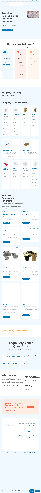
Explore (20, 60)
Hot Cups (24, 302)
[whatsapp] (13, 462)
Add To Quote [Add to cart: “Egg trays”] (26, 273)
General (34, 168)
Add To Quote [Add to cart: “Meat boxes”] (6, 351)
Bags (4, 114)
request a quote (26, 81)
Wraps (14, 168)
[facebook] (6, 462)
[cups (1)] (11, 245)
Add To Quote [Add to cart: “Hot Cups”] (26, 313)
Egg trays (24, 265)
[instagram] (8, 462)
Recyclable (17, 282)
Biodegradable (32, 245)
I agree (31, 491)
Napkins (25, 168)
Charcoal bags (26, 232)
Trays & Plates (26, 150)
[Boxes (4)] (11, 318)
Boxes (24, 114)
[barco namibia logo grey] (10, 458)
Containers (16, 114)
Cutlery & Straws (7, 150)
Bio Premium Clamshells (9, 232)
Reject (37, 491)
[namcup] (30, 318)
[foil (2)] (11, 282)
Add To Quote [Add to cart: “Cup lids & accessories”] (6, 276)
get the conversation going (33, 63)
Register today (6, 64)
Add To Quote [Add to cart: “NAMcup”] (26, 350)
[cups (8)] (30, 282)
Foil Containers (6, 302)
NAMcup (24, 339)
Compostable (37, 245)
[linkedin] (11, 462)
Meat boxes (6, 339)
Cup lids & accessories (8, 265)
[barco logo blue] (5, 3)
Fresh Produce (5, 169)
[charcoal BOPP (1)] (30, 211)
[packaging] (33, 14)
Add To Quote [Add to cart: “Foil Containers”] (6, 312)
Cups (33, 114)
